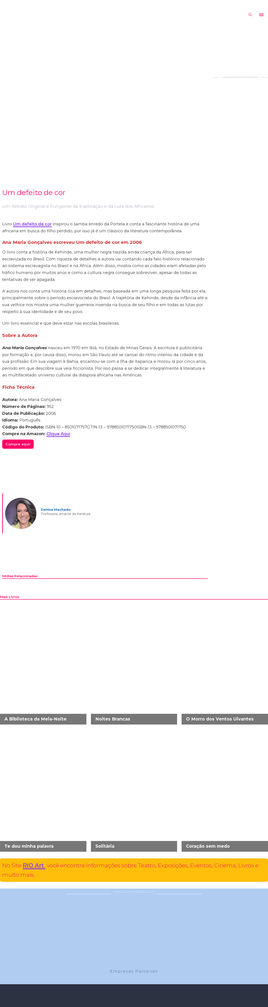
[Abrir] (261, 14)
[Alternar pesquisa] (250, 14)
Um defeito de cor (32, 224)
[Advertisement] (240, 146)
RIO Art (34, 865)
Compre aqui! (18, 444)
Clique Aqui (58, 433)
